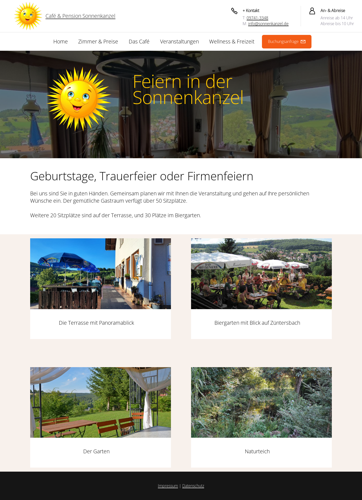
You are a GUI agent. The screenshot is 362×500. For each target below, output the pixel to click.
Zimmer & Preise (98, 41)
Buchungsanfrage (286, 41)
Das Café (139, 41)
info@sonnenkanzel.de (268, 23)
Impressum (168, 485)
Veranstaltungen (179, 41)
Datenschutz (193, 485)
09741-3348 (257, 18)
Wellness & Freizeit (231, 41)
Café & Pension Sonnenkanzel (80, 15)
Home (60, 41)
